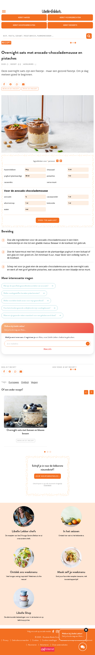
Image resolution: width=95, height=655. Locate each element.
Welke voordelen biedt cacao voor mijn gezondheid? (26, 300)
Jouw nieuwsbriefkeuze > (47, 476)
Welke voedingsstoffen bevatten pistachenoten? (24, 293)
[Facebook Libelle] (53, 631)
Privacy (5, 640)
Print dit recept (30, 89)
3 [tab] (50, 452)
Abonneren (32, 645)
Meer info (47, 348)
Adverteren (44, 645)
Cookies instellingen (49, 640)
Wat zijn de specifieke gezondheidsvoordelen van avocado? (28, 286)
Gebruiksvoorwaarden (20, 640)
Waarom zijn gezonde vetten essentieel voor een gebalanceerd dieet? (32, 315)
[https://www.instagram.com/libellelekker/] (57, 631)
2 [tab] (47, 452)
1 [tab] (45, 452)
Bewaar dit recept (11, 89)
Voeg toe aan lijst (47, 220)
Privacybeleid (47, 485)
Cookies (35, 640)
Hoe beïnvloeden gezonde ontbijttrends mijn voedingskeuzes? (29, 308)
